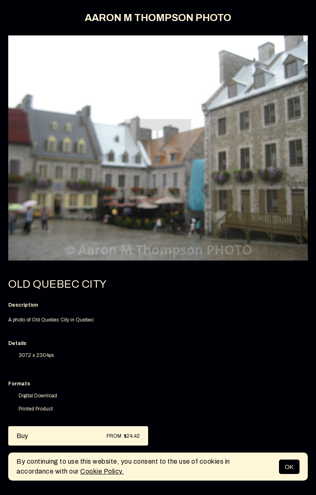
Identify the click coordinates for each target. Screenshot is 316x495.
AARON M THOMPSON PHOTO (158, 17)
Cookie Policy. (102, 471)
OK (289, 466)
